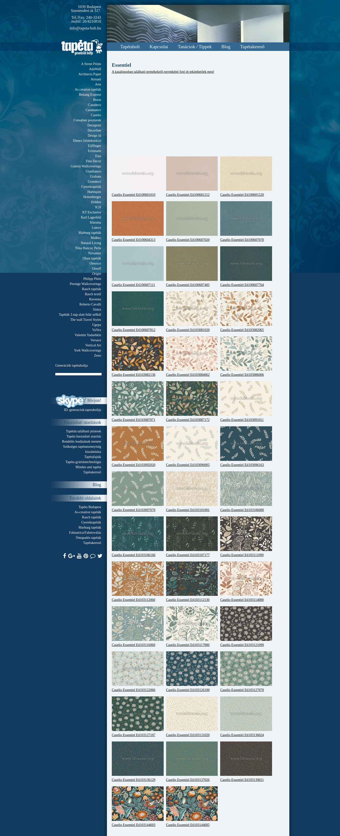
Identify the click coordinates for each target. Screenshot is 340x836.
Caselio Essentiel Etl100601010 (138, 176)
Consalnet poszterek (87, 120)
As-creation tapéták (88, 512)
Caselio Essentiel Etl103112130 (192, 581)
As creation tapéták (88, 89)
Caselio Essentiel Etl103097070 (138, 491)
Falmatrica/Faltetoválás (85, 532)
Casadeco (94, 105)
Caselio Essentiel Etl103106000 (246, 491)
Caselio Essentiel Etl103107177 (192, 536)
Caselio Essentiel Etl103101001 (192, 491)
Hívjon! (94, 400)
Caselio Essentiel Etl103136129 (138, 761)
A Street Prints (91, 64)
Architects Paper (89, 74)
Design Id (94, 135)
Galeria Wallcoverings (86, 166)
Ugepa (96, 325)
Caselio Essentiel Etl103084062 (192, 356)
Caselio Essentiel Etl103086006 (246, 356)
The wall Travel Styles (85, 320)
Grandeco (94, 181)
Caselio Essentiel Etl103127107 (138, 716)
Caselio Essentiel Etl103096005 (192, 446)
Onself (96, 268)
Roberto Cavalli (90, 304)
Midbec (96, 238)
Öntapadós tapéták (88, 538)
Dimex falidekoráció (87, 140)
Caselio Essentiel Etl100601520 (246, 176)
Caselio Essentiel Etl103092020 (138, 446)
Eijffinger (94, 146)
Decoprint (94, 125)
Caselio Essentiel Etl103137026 (192, 761)
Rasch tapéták (91, 289)
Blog (225, 46)
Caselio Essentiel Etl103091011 (246, 401)
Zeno (97, 355)
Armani (96, 79)
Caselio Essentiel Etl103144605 (192, 806)
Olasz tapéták (92, 258)
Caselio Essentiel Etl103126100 (192, 671)
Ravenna (95, 299)
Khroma (95, 222)
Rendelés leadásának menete (81, 441)
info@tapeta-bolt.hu (85, 28)
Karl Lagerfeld (91, 217)
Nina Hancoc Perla (88, 248)
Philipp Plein (92, 279)
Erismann (94, 151)
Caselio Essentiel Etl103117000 (192, 626)
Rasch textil (93, 294)
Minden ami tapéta (88, 467)
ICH (98, 207)
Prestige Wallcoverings (85, 284)
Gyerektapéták (91, 187)
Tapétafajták (92, 457)
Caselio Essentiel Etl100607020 (192, 221)
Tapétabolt (130, 46)
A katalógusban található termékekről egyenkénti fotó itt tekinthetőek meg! (163, 72)
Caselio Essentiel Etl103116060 (138, 626)
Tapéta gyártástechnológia (83, 462)
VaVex (96, 330)
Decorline (94, 130)
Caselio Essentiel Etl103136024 (246, 716)
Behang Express (90, 94)
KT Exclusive (91, 212)
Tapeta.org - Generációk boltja (82, 47)
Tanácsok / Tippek (195, 46)
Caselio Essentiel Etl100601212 (192, 176)
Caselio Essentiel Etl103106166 (138, 536)
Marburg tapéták (89, 233)
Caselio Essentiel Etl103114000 (246, 581)
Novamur (94, 253)
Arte (98, 84)
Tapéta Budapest (89, 507)
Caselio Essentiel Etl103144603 (138, 806)
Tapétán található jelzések (83, 431)
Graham (95, 176)
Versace (95, 340)
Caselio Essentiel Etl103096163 (246, 446)
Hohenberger (92, 197)
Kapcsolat (159, 46)
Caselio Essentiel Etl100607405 (192, 266)
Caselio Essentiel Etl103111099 (246, 536)
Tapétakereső (252, 46)
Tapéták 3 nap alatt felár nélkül (80, 314)
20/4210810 (92, 21)
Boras (97, 100)
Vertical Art (93, 345)
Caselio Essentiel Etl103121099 (246, 626)
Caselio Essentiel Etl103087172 (192, 401)
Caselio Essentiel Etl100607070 (246, 221)
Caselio (96, 115)
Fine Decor (93, 161)
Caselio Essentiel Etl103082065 (246, 311)
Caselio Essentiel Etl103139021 (246, 761)
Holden (96, 202)
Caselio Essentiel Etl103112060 (138, 581)
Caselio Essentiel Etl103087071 (138, 401)
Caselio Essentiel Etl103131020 (192, 716)
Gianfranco (93, 171)
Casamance (93, 110)
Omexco (95, 263)
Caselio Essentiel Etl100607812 (138, 311)
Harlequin (94, 192)
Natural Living (91, 243)
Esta (98, 156)
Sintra (97, 309)
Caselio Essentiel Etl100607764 (246, 266)
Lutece (96, 227)
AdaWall (95, 69)
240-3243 (93, 17)
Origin (96, 274)
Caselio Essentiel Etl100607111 (138, 266)
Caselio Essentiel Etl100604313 (138, 221)
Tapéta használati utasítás (83, 436)
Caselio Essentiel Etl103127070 (246, 671)
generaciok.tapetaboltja (85, 410)
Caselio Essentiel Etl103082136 (138, 356)
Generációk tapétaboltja (71, 365)
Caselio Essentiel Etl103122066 (138, 671)
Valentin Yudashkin (88, 335)
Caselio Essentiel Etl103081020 (192, 311)
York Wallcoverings (87, 350)
